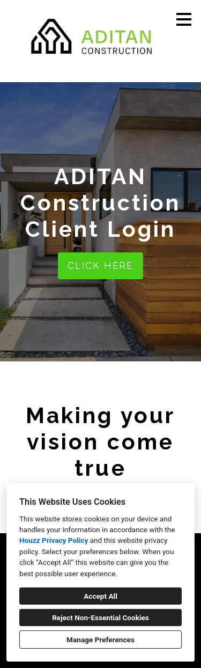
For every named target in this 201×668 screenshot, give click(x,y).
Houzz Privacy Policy (53, 540)
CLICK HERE (100, 265)
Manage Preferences (100, 639)
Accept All (100, 596)
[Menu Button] (184, 19)
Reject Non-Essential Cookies (100, 617)
